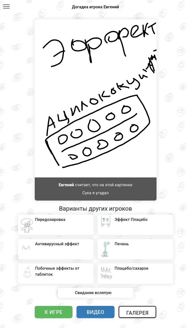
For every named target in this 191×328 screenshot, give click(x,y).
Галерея (137, 313)
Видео (95, 312)
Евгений (66, 184)
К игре (54, 312)
